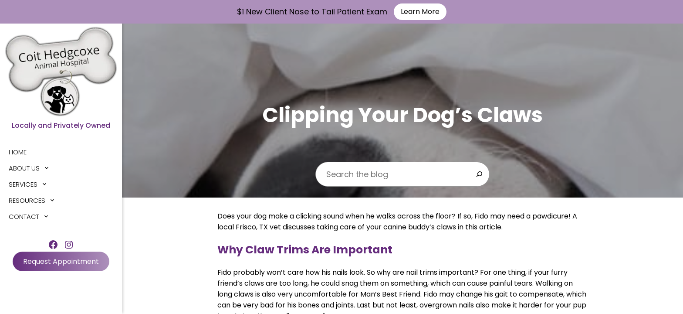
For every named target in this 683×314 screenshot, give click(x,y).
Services (23, 184)
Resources (27, 200)
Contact (24, 216)
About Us (24, 168)
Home (18, 152)
